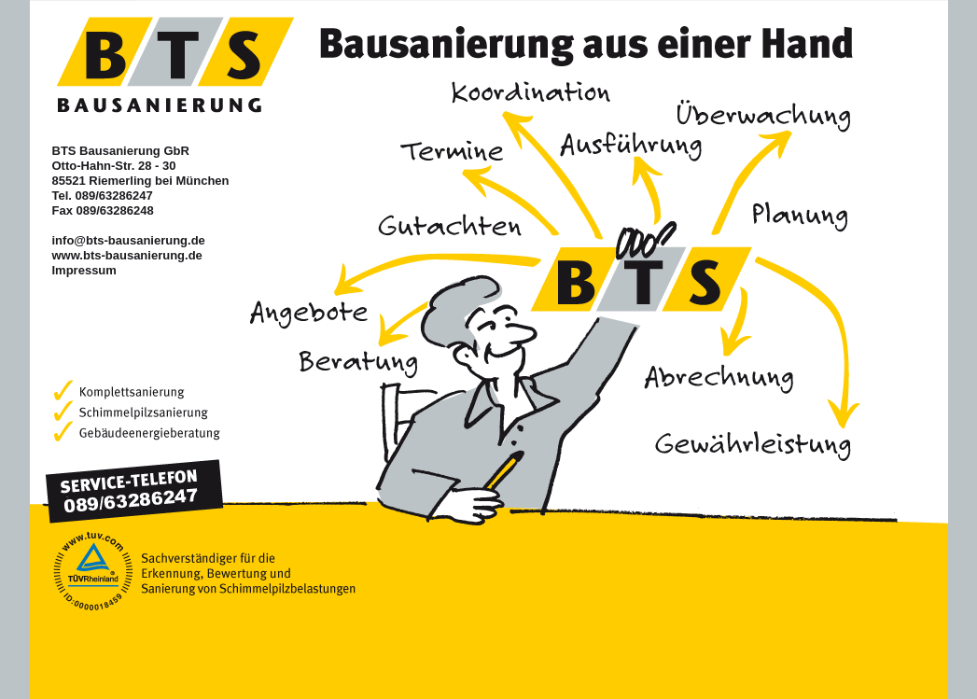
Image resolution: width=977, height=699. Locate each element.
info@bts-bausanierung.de (128, 240)
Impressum (84, 270)
